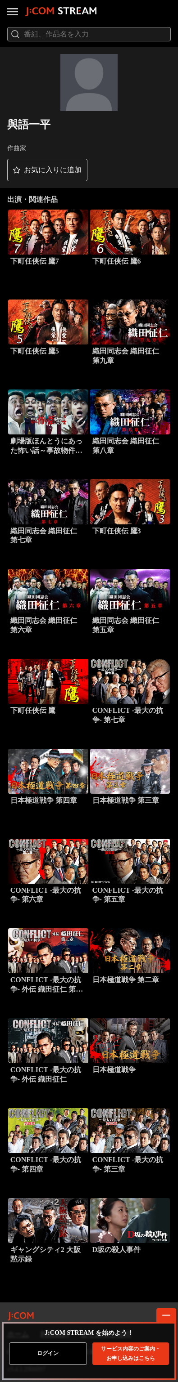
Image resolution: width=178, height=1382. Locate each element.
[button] (47, 170)
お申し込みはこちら (130, 1353)
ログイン (48, 1353)
